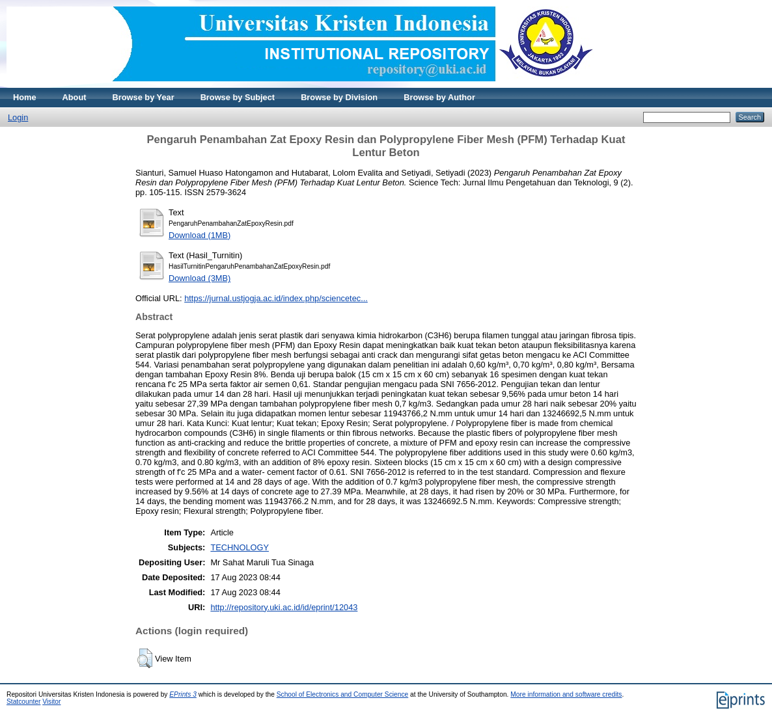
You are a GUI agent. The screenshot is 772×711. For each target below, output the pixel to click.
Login (18, 117)
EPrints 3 (183, 694)
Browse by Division (339, 97)
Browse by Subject (237, 97)
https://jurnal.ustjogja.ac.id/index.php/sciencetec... (276, 298)
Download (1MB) (199, 235)
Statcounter (23, 701)
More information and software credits (566, 694)
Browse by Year (143, 97)
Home (24, 97)
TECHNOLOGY (239, 547)
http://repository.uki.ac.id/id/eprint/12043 (283, 607)
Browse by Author (439, 97)
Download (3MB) (199, 278)
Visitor (51, 701)
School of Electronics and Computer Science (343, 694)
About (74, 97)
